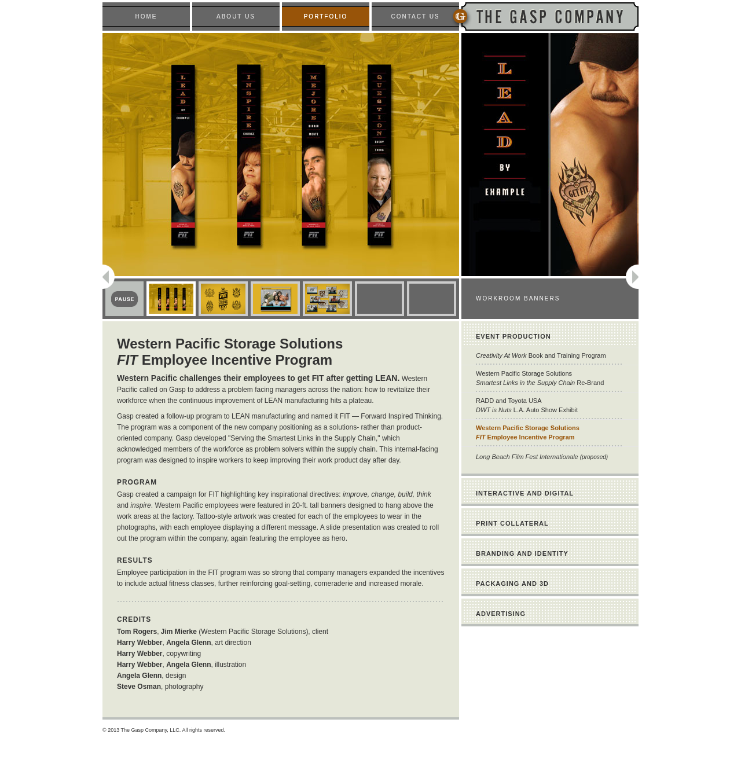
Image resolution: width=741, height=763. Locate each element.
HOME (146, 16)
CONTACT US (415, 16)
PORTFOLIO (326, 16)
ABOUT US (236, 16)
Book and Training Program (541, 355)
